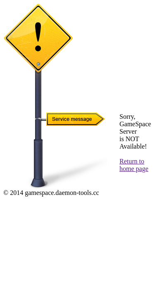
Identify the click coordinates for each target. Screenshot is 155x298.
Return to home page (133, 165)
